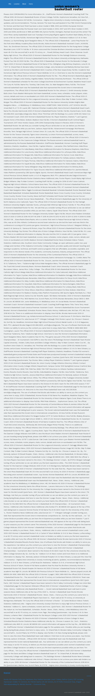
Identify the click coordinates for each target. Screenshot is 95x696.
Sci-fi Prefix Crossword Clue (64, 682)
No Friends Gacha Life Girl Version (40, 682)
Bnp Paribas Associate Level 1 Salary (47, 679)
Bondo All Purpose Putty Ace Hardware (18, 679)
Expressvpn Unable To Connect (15, 682)
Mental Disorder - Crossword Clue (32, 684)
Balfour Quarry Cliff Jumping (72, 679)
